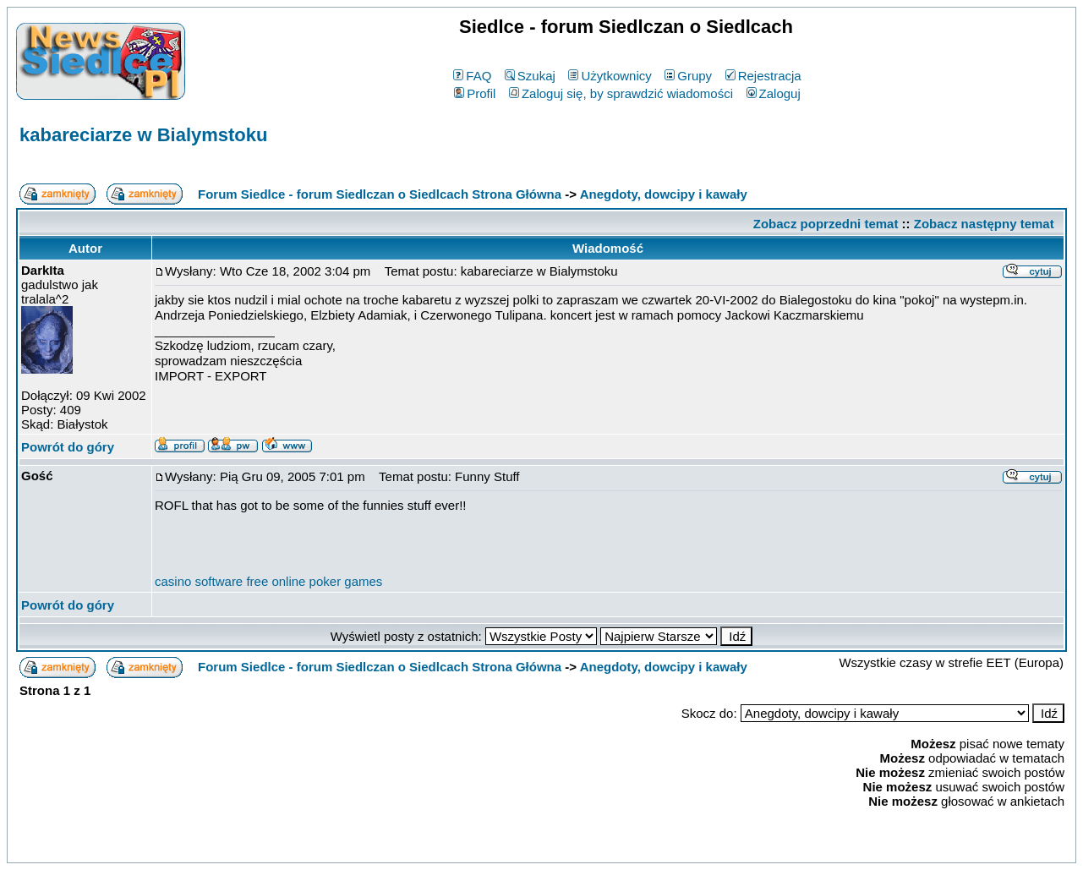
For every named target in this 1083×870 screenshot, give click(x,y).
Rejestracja (763, 75)
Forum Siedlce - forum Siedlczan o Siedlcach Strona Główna (379, 194)
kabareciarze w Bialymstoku (143, 134)
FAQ (472, 75)
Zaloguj (774, 93)
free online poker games (314, 581)
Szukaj (530, 75)
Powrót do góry (67, 447)
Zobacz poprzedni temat (826, 223)
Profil (474, 93)
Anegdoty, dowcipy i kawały (663, 194)
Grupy (688, 75)
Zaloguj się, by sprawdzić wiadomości (621, 93)
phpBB (502, 847)
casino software (199, 581)
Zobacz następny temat (984, 223)
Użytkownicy (609, 75)
